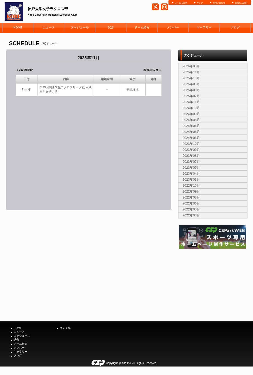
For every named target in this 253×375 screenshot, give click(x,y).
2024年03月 (191, 138)
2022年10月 (191, 185)
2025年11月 (191, 72)
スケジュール (80, 27)
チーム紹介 (142, 27)
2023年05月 (191, 167)
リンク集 (65, 328)
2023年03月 (191, 179)
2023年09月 (191, 149)
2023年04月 (191, 173)
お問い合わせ (219, 3)
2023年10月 (191, 144)
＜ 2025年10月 (24, 70)
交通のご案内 (241, 3)
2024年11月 (191, 102)
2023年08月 (191, 155)
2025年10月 (191, 78)
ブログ (235, 27)
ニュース (49, 27)
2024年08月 (191, 120)
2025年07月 (191, 96)
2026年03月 (191, 66)
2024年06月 (191, 126)
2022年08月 (191, 197)
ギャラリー (204, 27)
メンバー (173, 27)
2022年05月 (191, 209)
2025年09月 (191, 84)
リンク (200, 3)
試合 (111, 27)
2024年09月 (191, 114)
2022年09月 (191, 191)
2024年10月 (191, 108)
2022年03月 (191, 215)
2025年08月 (191, 90)
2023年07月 (191, 161)
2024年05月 (191, 132)
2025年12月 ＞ (153, 70)
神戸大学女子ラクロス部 (48, 9)
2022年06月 (191, 203)
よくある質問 (181, 3)
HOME (17, 27)
